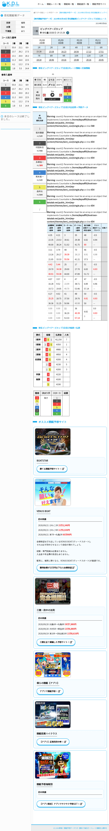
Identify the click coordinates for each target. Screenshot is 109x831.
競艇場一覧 (69, 4)
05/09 (60, 41)
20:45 (101, 59)
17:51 (101, 51)
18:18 (38, 59)
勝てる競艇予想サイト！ (52, 468)
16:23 (63, 51)
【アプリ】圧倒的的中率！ (53, 741)
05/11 (98, 41)
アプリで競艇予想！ (50, 691)
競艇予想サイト (99, 4)
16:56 (76, 51)
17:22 (88, 51)
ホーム (41, 4)
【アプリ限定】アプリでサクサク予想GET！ (61, 803)
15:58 (51, 51)
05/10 (79, 41)
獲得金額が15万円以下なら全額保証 (57, 567)
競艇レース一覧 (54, 4)
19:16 (63, 59)
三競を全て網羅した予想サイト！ (56, 642)
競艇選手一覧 (83, 4)
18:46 (51, 59)
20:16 (88, 59)
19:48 (76, 59)
